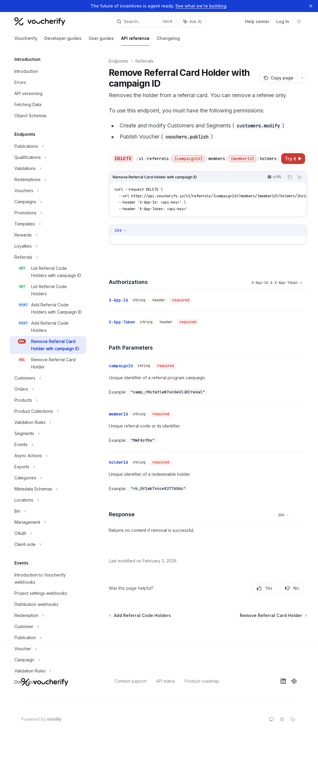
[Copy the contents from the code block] (290, 177)
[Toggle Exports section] (48, 466)
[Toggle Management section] (48, 522)
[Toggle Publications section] (48, 146)
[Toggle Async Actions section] (48, 455)
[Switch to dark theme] (293, 719)
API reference (135, 41)
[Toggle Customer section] (48, 626)
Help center (257, 21)
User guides (101, 41)
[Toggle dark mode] (299, 21)
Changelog (168, 41)
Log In (282, 21)
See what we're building (200, 5)
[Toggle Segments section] (48, 433)
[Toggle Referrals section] (48, 257)
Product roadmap (202, 681)
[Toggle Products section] (48, 400)
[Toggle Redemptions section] (48, 179)
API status (165, 681)
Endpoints (118, 61)
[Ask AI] (299, 177)
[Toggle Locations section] (48, 500)
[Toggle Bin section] (48, 511)
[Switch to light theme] (282, 719)
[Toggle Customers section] (48, 378)
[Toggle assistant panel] (192, 21)
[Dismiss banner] (310, 6)
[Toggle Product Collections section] (48, 411)
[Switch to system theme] (271, 719)
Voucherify (25, 41)
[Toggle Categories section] (48, 477)
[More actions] (302, 78)
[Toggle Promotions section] (48, 212)
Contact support (131, 681)
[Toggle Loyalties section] (48, 246)
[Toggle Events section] (48, 444)
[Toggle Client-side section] (48, 544)
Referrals (144, 61)
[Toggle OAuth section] (48, 533)
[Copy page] (278, 78)
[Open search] (144, 21)
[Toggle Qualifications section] (48, 157)
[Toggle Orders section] (48, 389)
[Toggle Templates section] (48, 224)
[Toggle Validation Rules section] (48, 422)
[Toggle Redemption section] (48, 615)
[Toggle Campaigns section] (48, 201)
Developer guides (63, 41)
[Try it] (293, 158)
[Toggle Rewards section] (48, 235)
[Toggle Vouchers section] (48, 190)
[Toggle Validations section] (48, 168)
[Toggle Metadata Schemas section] (48, 489)
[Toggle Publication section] (48, 637)
